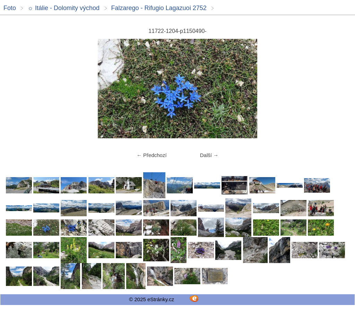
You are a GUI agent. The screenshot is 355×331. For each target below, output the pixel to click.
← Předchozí (152, 155)
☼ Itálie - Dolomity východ (63, 8)
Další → (209, 155)
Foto (9, 8)
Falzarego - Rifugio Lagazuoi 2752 (159, 8)
